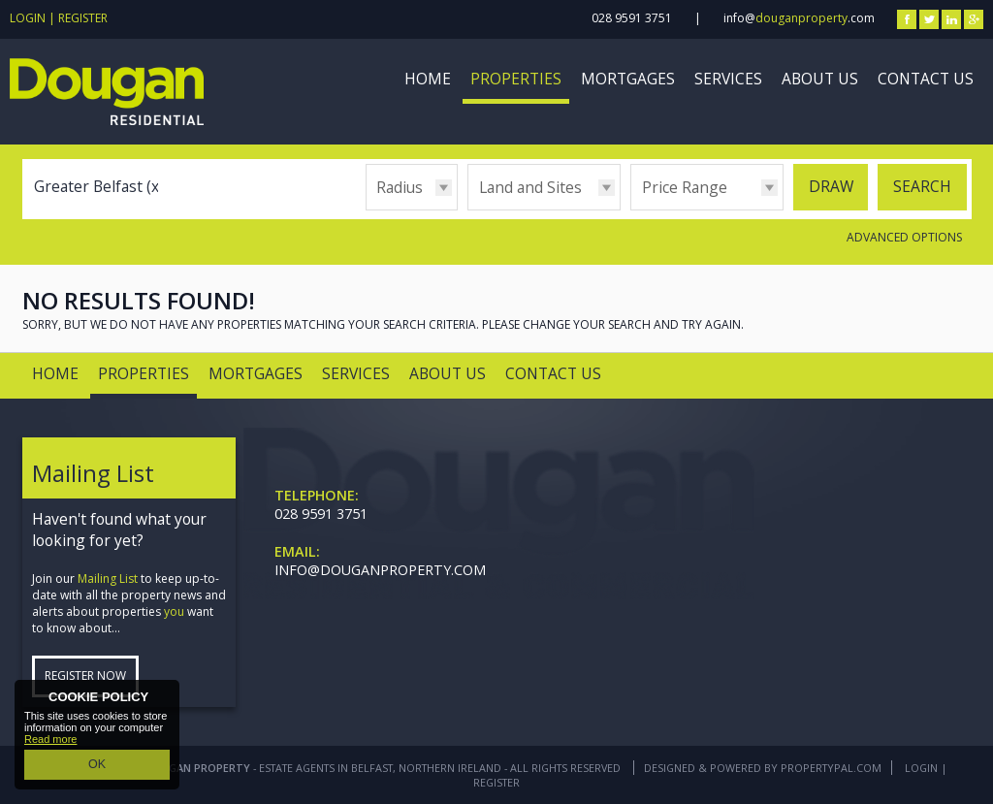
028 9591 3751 (632, 18)
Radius (399, 187)
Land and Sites (530, 187)
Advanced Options (904, 237)
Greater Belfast (99, 186)
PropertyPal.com (831, 767)
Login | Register (59, 18)
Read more (50, 743)
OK (97, 766)
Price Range (684, 187)
